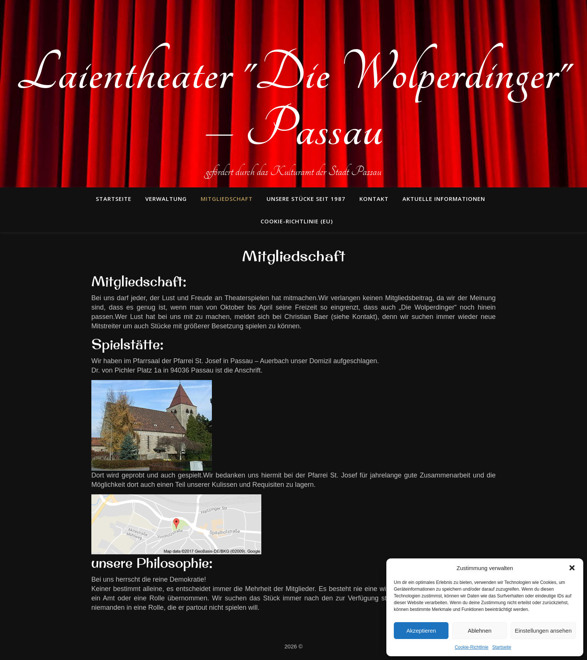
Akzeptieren (421, 630)
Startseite (501, 647)
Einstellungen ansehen (543, 630)
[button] (572, 568)
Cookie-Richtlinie (472, 647)
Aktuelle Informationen (443, 198)
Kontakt (374, 198)
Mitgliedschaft (227, 198)
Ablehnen (479, 630)
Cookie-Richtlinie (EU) (297, 221)
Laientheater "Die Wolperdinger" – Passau (293, 101)
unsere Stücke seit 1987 (306, 198)
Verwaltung (166, 198)
